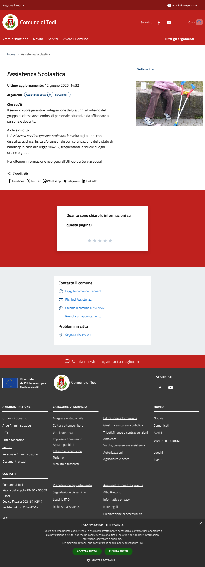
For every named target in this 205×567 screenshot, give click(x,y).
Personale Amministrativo (20, 454)
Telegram (70, 181)
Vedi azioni (146, 69)
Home (11, 54)
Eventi (158, 459)
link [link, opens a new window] (141, 543)
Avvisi (158, 432)
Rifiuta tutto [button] (118, 551)
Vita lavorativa (63, 432)
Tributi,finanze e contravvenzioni (125, 432)
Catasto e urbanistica (67, 451)
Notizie (158, 418)
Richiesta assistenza (66, 506)
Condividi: (17, 174)
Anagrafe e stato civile (68, 418)
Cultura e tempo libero (68, 425)
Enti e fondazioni (13, 439)
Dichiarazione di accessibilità (122, 513)
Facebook (15, 181)
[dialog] (102, 543)
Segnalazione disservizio (69, 492)
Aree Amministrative (16, 425)
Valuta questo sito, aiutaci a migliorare (102, 361)
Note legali (110, 506)
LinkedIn (89, 181)
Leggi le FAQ (61, 499)
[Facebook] (152, 22)
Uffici (5, 432)
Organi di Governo (14, 418)
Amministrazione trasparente (123, 485)
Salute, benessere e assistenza (124, 445)
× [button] (200, 523)
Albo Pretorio (112, 492)
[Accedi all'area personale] (182, 5)
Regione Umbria (13, 5)
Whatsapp (51, 181)
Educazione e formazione (120, 418)
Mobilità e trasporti (66, 463)
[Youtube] (162, 22)
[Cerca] (198, 22)
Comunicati (161, 425)
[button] (102, 560)
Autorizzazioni (113, 452)
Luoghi (158, 452)
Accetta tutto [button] (87, 551)
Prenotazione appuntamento (72, 485)
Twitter (33, 181)
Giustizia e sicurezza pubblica (123, 425)
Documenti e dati (14, 461)
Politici (7, 447)
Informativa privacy (116, 499)
